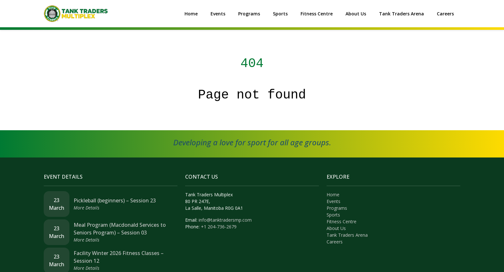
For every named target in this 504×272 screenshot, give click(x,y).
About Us (356, 14)
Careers (445, 14)
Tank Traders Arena (401, 14)
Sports (280, 14)
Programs (249, 14)
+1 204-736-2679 (219, 227)
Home (191, 14)
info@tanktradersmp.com (225, 220)
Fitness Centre (317, 14)
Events (218, 14)
